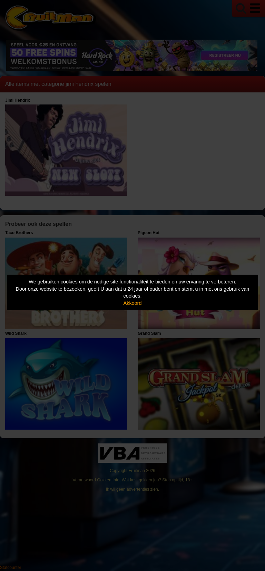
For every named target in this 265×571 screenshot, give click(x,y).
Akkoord (133, 303)
